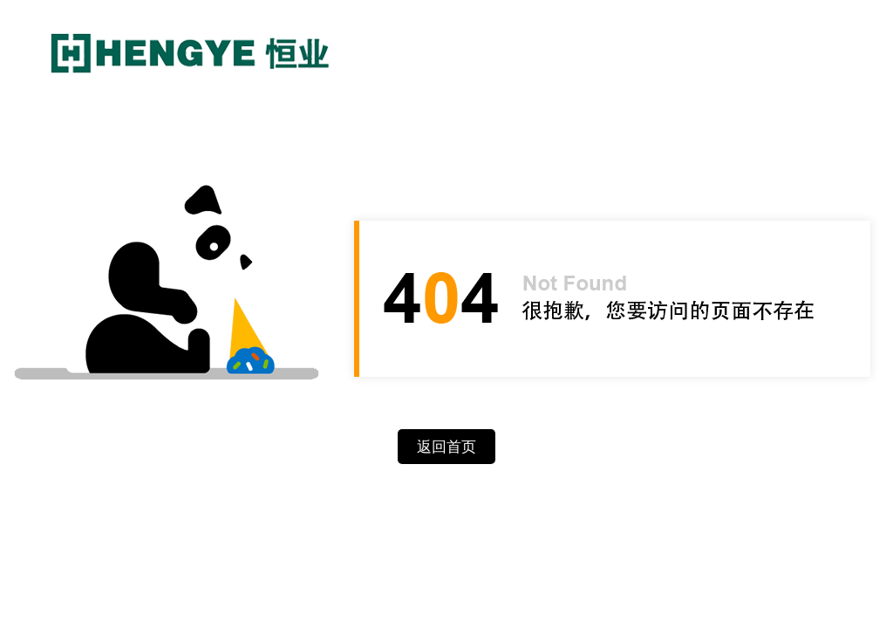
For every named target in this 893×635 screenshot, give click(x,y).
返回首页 (446, 447)
